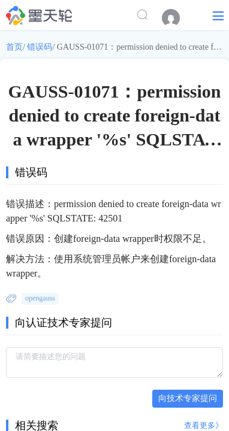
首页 (14, 47)
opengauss (40, 298)
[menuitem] (177, 18)
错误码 (39, 47)
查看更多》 (203, 425)
